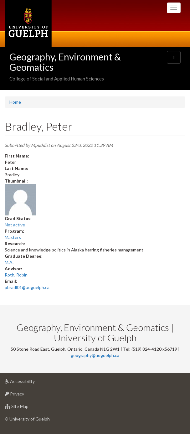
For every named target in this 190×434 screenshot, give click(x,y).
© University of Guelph (27, 418)
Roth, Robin (16, 274)
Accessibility (29, 383)
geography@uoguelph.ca (95, 355)
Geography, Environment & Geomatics (65, 62)
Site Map (26, 408)
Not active (15, 224)
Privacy (24, 395)
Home (15, 102)
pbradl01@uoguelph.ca (27, 287)
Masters (13, 237)
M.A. (9, 262)
